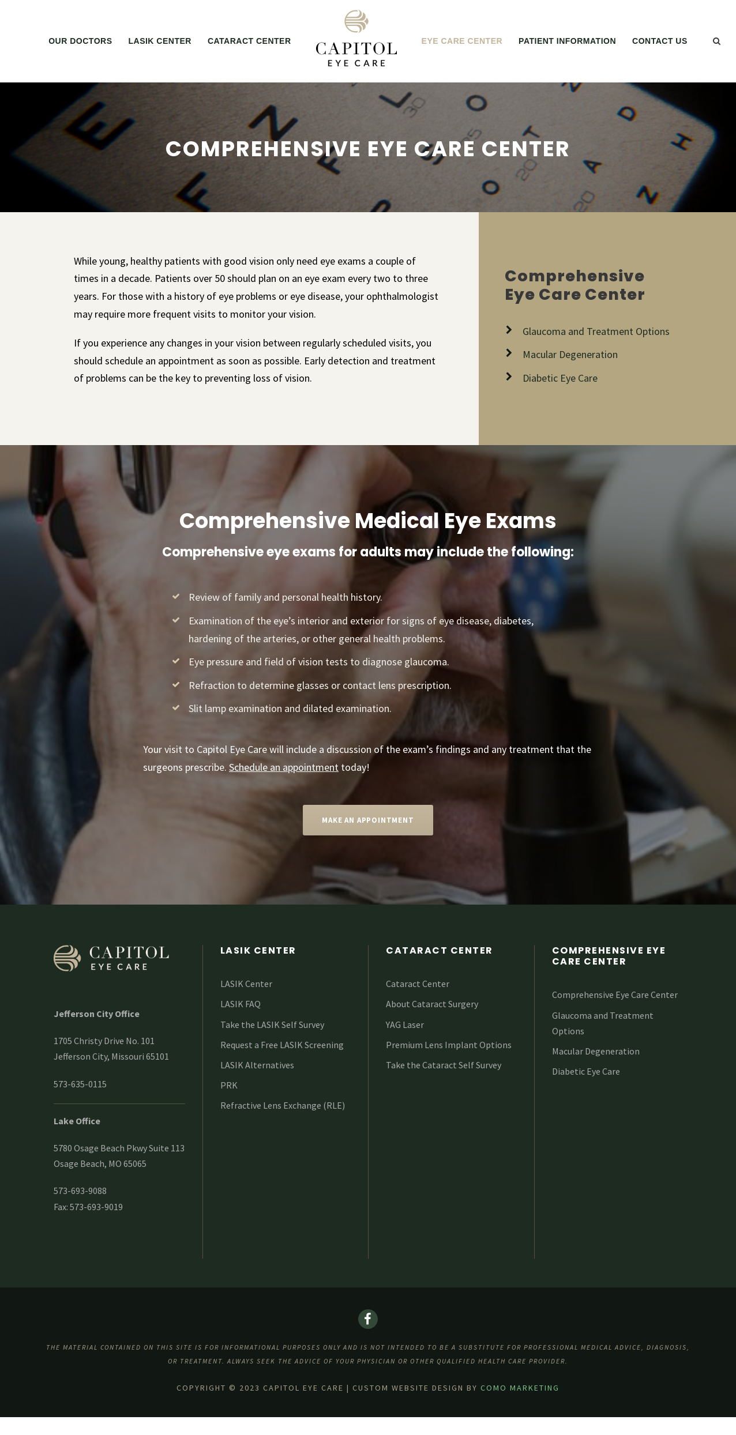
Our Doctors (80, 41)
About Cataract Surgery (432, 1004)
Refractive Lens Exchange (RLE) (282, 1105)
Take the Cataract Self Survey (443, 1065)
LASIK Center (159, 41)
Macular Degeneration (596, 1051)
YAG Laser (405, 1024)
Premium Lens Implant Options (449, 1044)
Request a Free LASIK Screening (282, 1044)
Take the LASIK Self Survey (272, 1024)
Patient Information (567, 41)
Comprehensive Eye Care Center (615, 994)
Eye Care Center (462, 41)
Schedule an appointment (284, 767)
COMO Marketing (519, 1388)
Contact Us (660, 41)
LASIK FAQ (240, 1004)
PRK (229, 1085)
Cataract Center (249, 41)
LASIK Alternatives (257, 1065)
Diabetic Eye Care (586, 1071)
